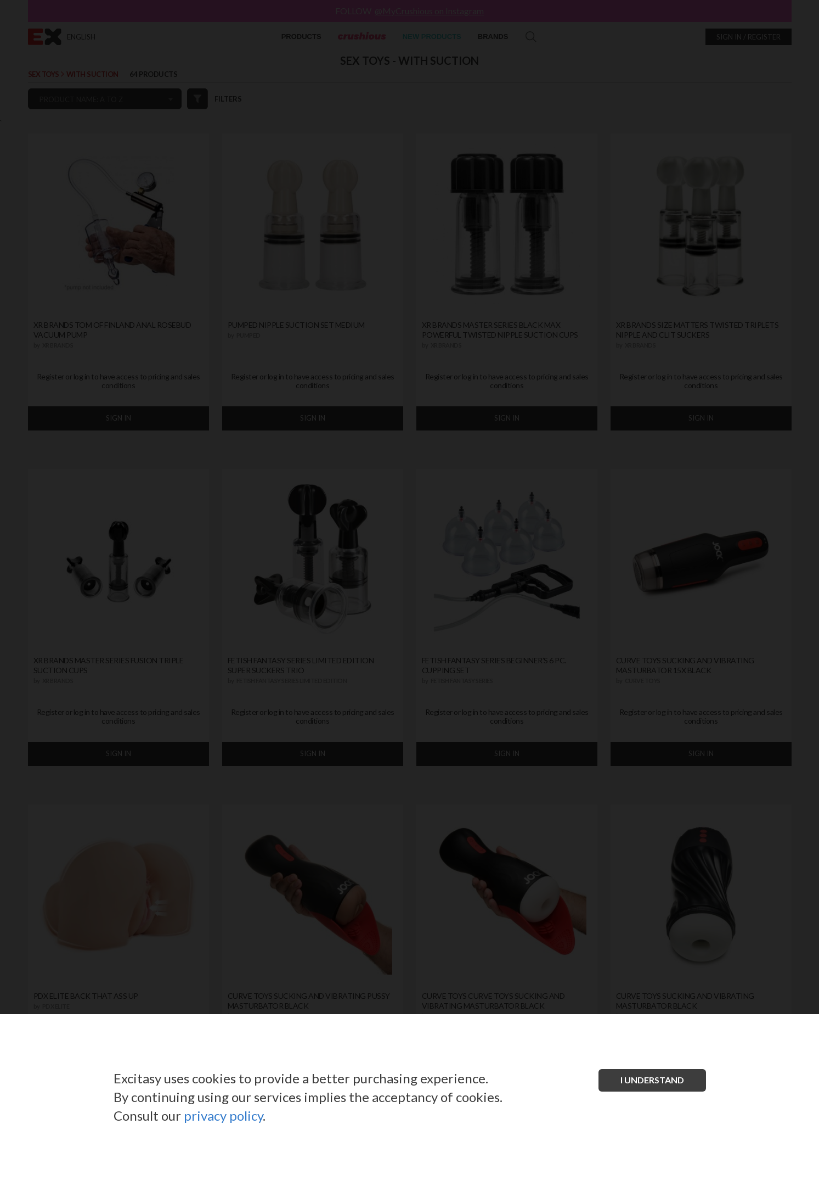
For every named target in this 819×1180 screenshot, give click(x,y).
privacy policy (223, 1115)
